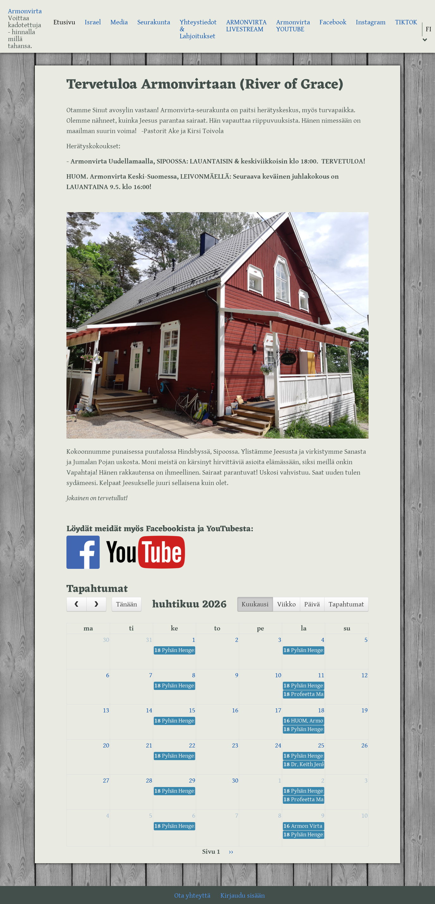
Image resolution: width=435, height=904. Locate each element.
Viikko (286, 604)
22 (192, 745)
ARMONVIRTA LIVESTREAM (246, 25)
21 (149, 745)
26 (364, 745)
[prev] (76, 604)
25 (321, 745)
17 (278, 710)
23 (235, 745)
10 (278, 675)
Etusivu (64, 22)
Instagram (371, 22)
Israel (93, 22)
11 (321, 675)
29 (192, 780)
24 (278, 745)
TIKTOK (406, 22)
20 (106, 745)
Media (119, 22)
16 (235, 710)
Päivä (312, 604)
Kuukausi (255, 604)
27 (106, 780)
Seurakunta (153, 22)
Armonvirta (25, 11)
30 (106, 640)
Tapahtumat (346, 604)
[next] (96, 604)
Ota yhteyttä (192, 896)
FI (429, 29)
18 (321, 710)
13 (106, 710)
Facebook (333, 22)
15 (192, 710)
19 (364, 710)
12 (364, 675)
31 (149, 640)
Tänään (126, 604)
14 (149, 710)
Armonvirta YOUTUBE (293, 25)
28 (149, 780)
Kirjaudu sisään (243, 896)
